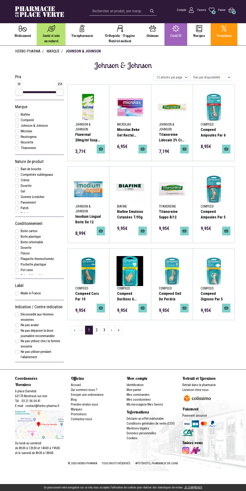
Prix (18, 77)
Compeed (27, 120)
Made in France (31, 293)
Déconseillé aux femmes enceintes (37, 317)
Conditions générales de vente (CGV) (151, 423)
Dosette (26, 186)
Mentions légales (138, 428)
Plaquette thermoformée (37, 259)
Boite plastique (31, 236)
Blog (74, 399)
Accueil (76, 385)
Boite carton (29, 231)
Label (19, 285)
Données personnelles (141, 433)
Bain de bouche (31, 169)
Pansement (28, 202)
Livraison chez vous (195, 390)
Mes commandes (138, 395)
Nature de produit (29, 161)
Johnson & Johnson (34, 126)
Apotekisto (156, 463)
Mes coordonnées (139, 399)
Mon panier (134, 390)
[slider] (19, 92)
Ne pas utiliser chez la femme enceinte (40, 343)
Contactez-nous (81, 419)
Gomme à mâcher (32, 197)
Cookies (132, 438)
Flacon (25, 253)
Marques (76, 409)
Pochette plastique (33, 264)
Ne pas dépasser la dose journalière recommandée (38, 333)
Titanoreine (28, 148)
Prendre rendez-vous (84, 404)
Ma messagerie (137, 404)
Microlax (26, 131)
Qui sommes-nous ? (84, 390)
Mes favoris (155, 404)
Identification (135, 385)
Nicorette (27, 142)
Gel (23, 191)
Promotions (79, 414)
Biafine (25, 114)
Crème (25, 180)
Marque (52, 51)
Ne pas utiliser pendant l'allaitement (36, 354)
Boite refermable (32, 242)
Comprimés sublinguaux (37, 174)
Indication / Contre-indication (38, 307)
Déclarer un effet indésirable (145, 418)
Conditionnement (29, 223)
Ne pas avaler (30, 325)
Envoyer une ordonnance (87, 395)
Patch (25, 208)
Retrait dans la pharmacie (199, 385)
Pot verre (27, 270)
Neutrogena (28, 137)
